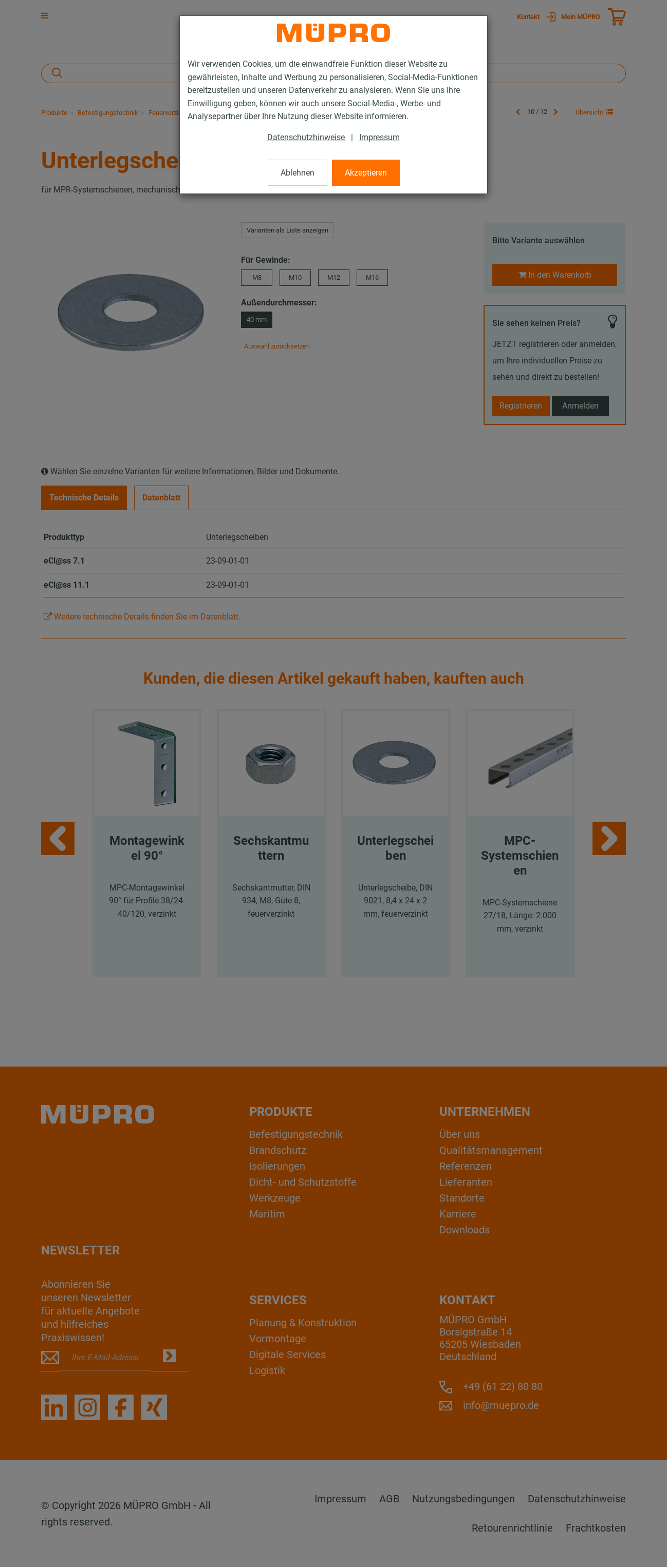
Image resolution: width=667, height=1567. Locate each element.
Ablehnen (297, 173)
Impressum (379, 137)
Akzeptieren (366, 173)
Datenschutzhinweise (306, 137)
